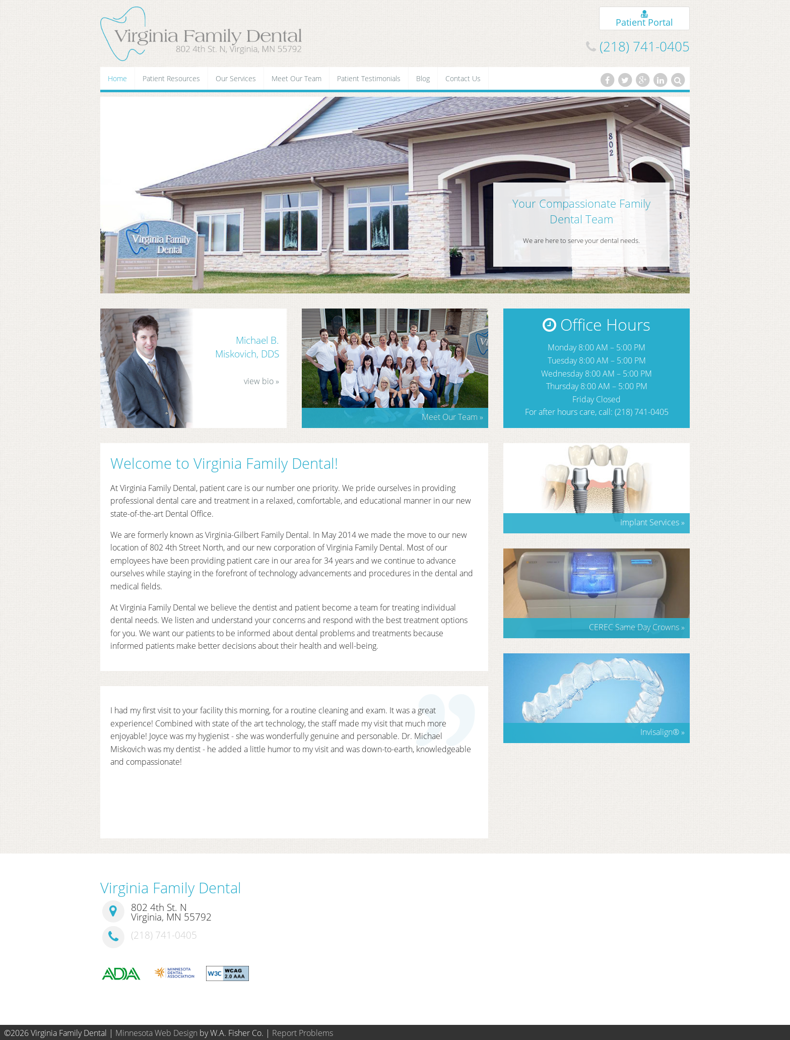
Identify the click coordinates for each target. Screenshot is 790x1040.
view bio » (261, 381)
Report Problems (302, 1032)
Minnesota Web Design (156, 1032)
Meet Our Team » (452, 416)
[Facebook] (607, 80)
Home (117, 78)
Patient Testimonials (369, 78)
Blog (423, 78)
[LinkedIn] (660, 80)
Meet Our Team (296, 78)
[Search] (678, 80)
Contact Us (463, 78)
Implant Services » (652, 522)
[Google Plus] (642, 80)
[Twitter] (625, 80)
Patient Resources (171, 78)
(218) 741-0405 (645, 46)
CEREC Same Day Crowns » (637, 627)
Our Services (236, 78)
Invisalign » (662, 732)
